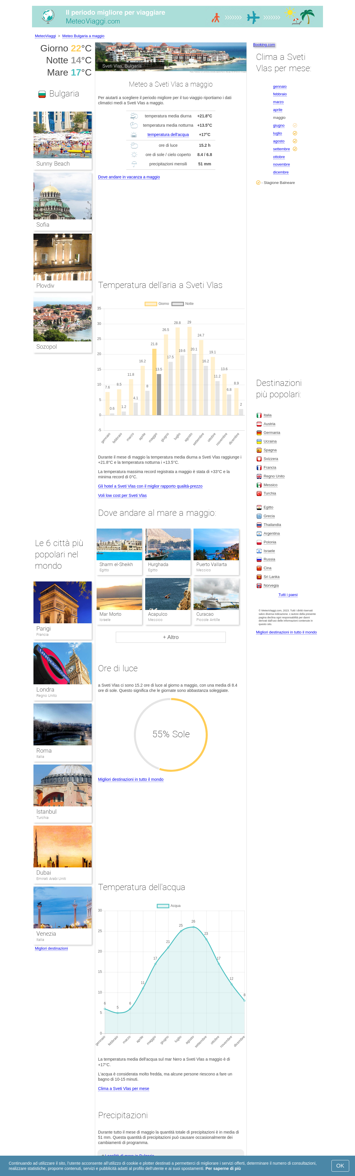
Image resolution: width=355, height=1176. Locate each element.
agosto (279, 141)
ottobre (279, 157)
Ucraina (270, 441)
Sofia (42, 224)
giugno (279, 125)
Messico (271, 485)
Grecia (269, 516)
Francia (42, 634)
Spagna (270, 450)
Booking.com (264, 44)
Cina (267, 568)
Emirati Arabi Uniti (51, 878)
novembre (281, 164)
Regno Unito (46, 695)
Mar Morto (110, 614)
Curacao (205, 614)
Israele (269, 551)
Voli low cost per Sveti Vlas (122, 495)
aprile (278, 110)
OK (340, 1166)
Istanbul (46, 811)
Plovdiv (45, 285)
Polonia (270, 542)
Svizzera (271, 459)
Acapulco (157, 614)
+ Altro (171, 637)
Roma (44, 750)
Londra (45, 689)
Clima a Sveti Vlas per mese (123, 1088)
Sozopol (46, 346)
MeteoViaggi (45, 36)
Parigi (43, 628)
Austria (269, 424)
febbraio (280, 94)
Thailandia (272, 524)
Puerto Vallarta (211, 564)
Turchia (42, 817)
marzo (278, 102)
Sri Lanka (272, 576)
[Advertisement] (170, 224)
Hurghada (158, 564)
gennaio (280, 86)
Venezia (46, 933)
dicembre (281, 172)
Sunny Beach (53, 163)
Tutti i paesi (288, 595)
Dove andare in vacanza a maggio (129, 177)
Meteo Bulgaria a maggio (83, 36)
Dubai (43, 872)
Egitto (268, 507)
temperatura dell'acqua (168, 134)
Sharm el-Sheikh (116, 564)
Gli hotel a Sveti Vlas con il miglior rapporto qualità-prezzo (150, 486)
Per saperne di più (223, 1168)
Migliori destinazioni (51, 948)
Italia (40, 756)
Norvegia (271, 585)
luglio (277, 133)
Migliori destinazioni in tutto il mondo (131, 779)
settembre (281, 149)
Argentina (272, 533)
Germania (272, 432)
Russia (269, 559)
